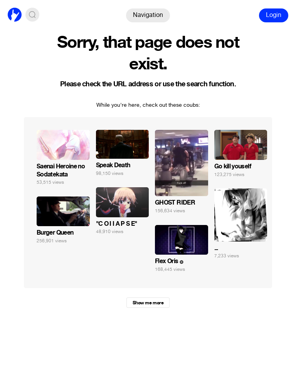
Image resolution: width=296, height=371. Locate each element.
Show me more (148, 303)
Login (273, 15)
